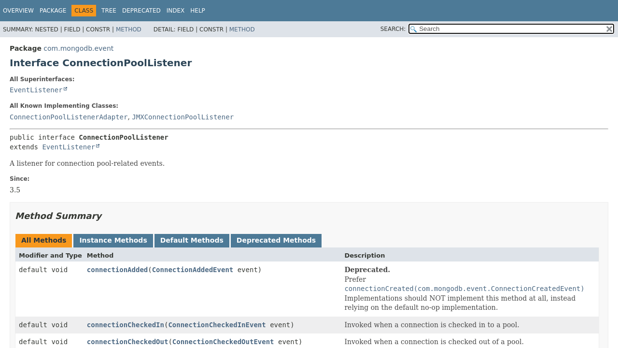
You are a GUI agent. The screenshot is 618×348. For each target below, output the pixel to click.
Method (128, 29)
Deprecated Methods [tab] (276, 240)
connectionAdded (117, 270)
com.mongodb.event (78, 48)
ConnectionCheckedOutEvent (223, 342)
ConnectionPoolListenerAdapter (68, 117)
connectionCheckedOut (128, 342)
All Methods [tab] (43, 240)
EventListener (36, 90)
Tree (108, 10)
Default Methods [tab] (192, 240)
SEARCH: (393, 29)
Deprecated (141, 10)
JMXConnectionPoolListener (183, 117)
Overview (18, 10)
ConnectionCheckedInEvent (217, 325)
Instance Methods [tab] (113, 240)
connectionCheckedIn (125, 325)
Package (53, 10)
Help (197, 10)
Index (176, 10)
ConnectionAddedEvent (193, 270)
